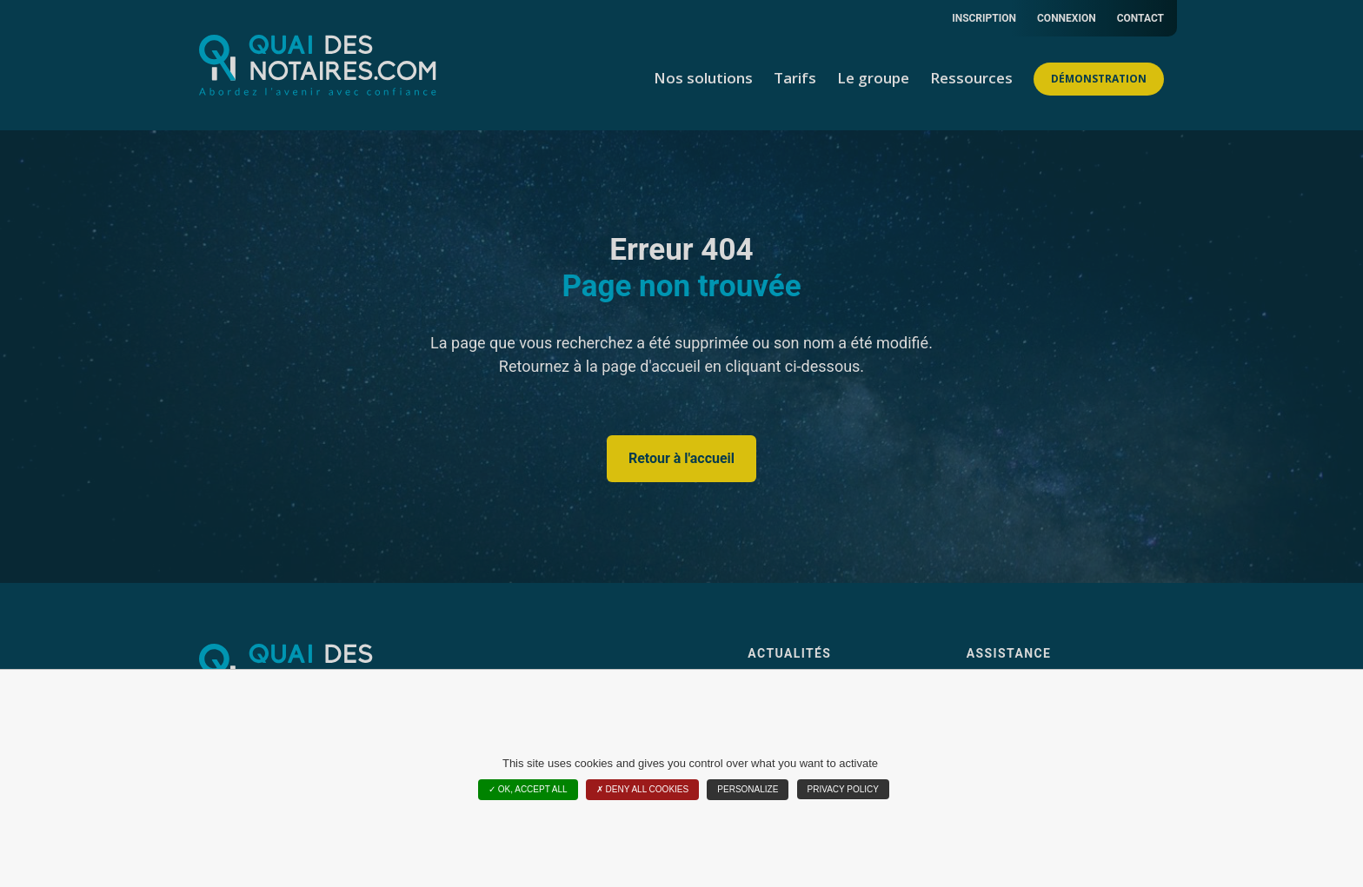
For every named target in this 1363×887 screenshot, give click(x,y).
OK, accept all (528, 789)
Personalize (747, 789)
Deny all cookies (642, 789)
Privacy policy (843, 789)
